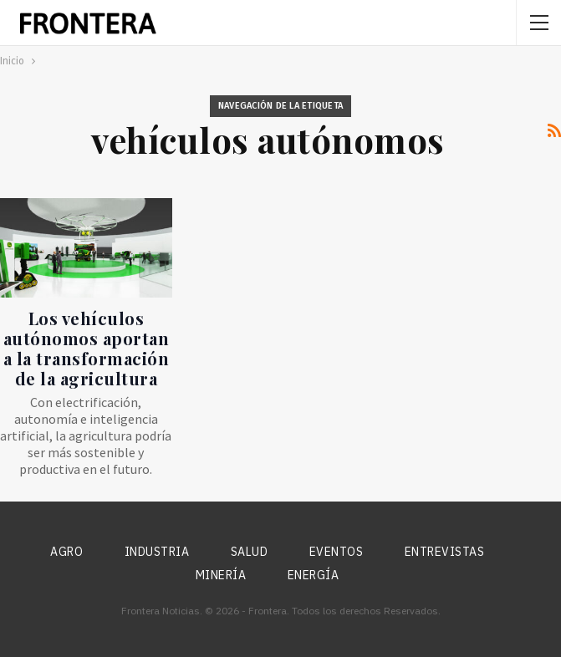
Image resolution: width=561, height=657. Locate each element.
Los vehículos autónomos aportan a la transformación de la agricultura (86, 348)
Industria (157, 551)
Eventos (336, 551)
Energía (313, 575)
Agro (66, 551)
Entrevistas (445, 551)
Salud (249, 551)
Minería (221, 575)
